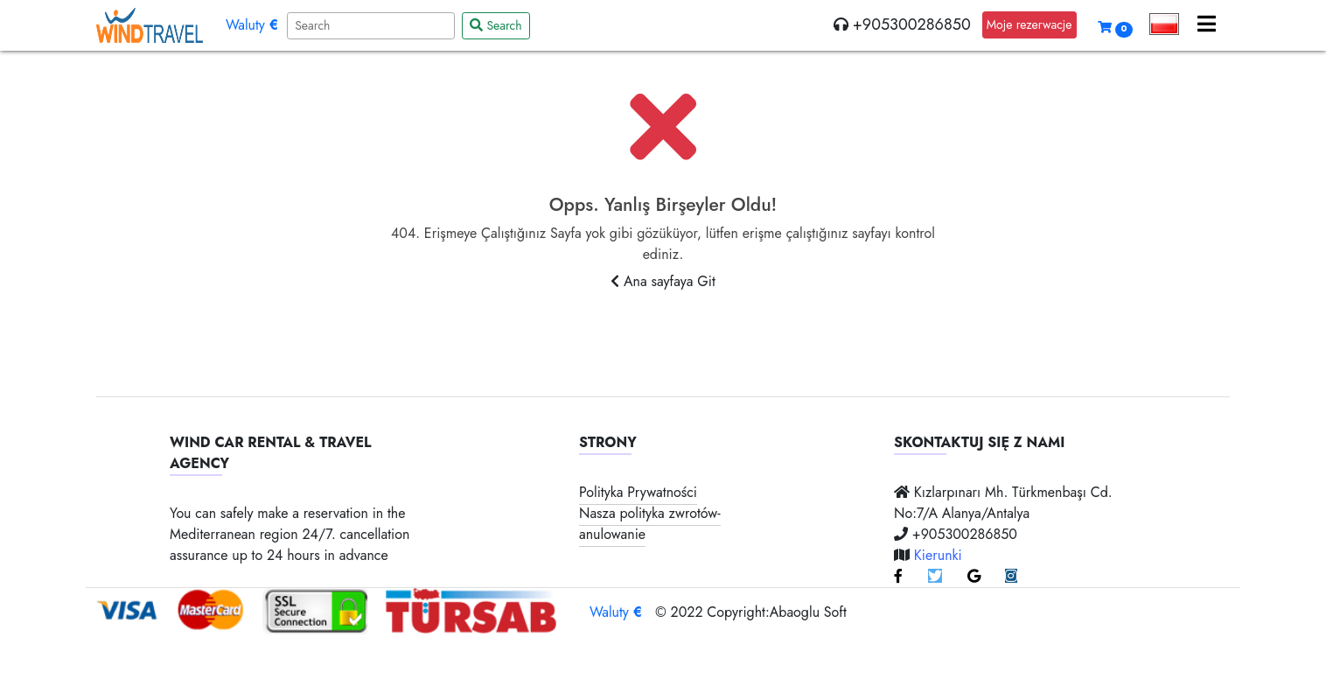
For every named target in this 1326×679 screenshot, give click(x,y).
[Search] (371, 25)
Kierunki (938, 555)
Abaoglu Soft (808, 612)
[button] (1165, 25)
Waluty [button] (252, 25)
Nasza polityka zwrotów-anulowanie (650, 523)
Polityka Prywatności (638, 492)
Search (495, 25)
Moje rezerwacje (1029, 24)
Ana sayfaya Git (663, 281)
